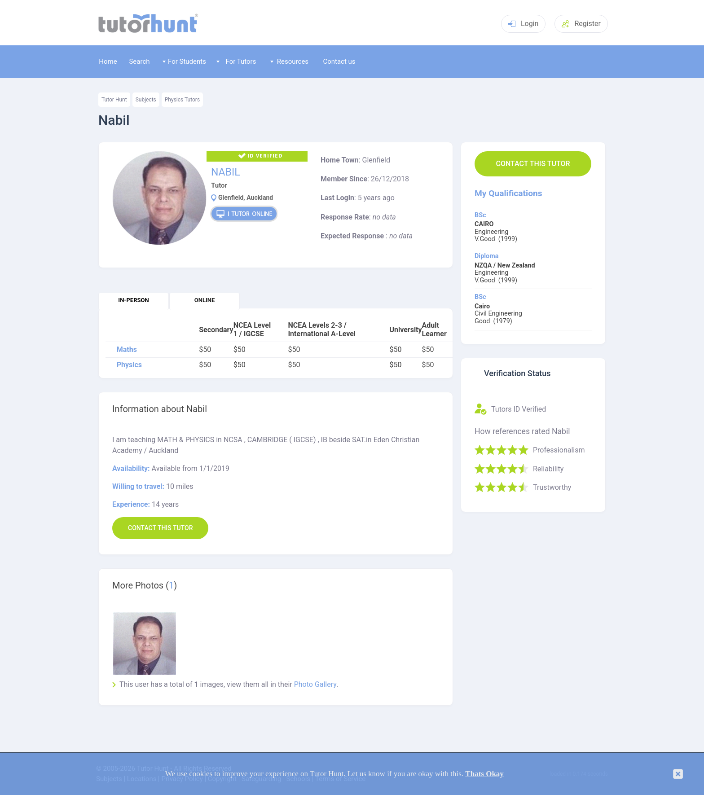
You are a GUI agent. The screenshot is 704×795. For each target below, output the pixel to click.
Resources (289, 61)
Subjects (146, 100)
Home (108, 61)
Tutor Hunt (114, 100)
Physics (129, 365)
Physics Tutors (182, 100)
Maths (127, 350)
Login (523, 23)
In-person (133, 300)
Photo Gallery (315, 684)
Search (139, 61)
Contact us (339, 61)
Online (204, 300)
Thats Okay (484, 773)
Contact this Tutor (533, 163)
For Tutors (236, 61)
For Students (184, 61)
